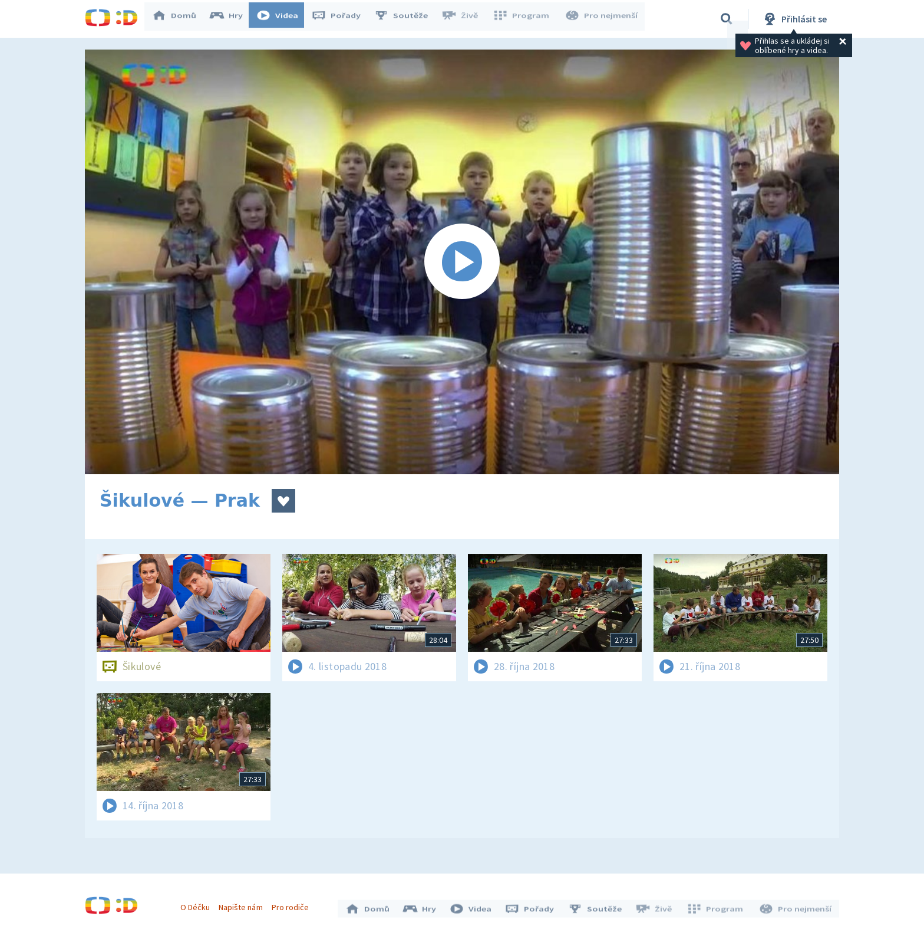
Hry (231, 19)
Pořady (341, 19)
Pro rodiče (293, 904)
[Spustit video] (462, 262)
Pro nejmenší (602, 19)
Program (524, 19)
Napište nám (243, 904)
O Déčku (198, 904)
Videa (283, 19)
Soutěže (406, 19)
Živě (465, 19)
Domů (180, 19)
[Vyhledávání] (726, 19)
